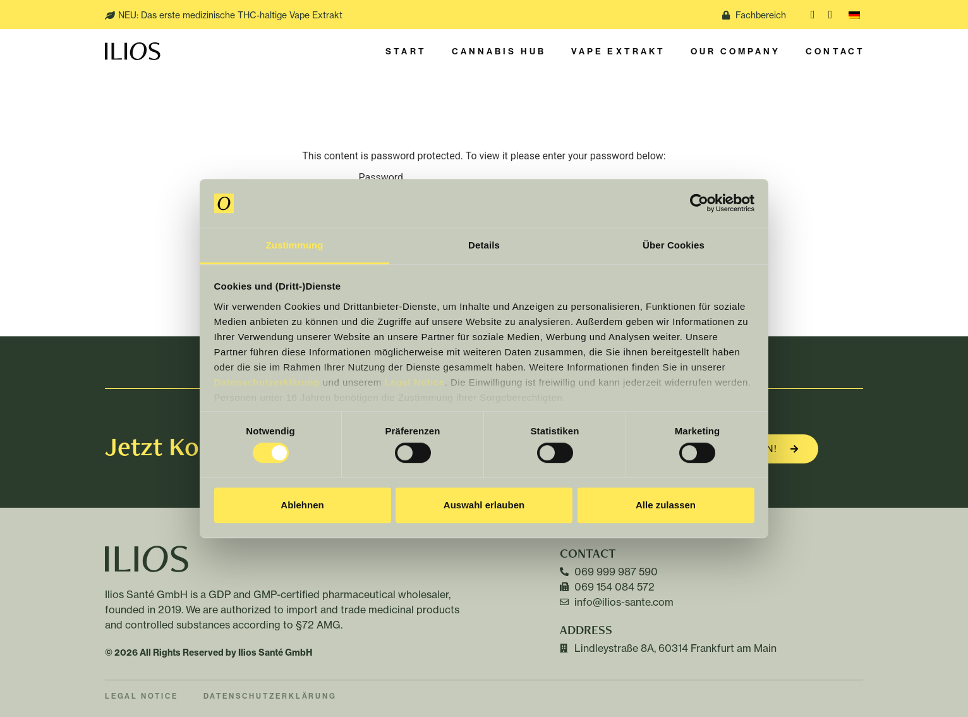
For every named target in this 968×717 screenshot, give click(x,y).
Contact (835, 51)
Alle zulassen (666, 504)
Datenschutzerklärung (267, 382)
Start (406, 51)
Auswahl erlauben (484, 504)
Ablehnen (302, 504)
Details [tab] (484, 245)
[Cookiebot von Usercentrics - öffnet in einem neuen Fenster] (699, 203)
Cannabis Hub (499, 51)
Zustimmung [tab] (295, 245)
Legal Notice (414, 382)
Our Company (735, 51)
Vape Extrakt (618, 51)
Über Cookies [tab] (674, 245)
